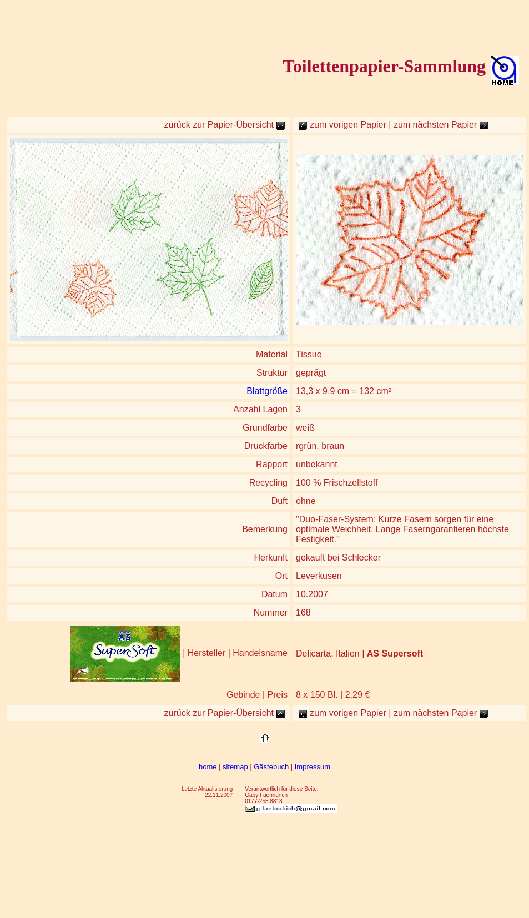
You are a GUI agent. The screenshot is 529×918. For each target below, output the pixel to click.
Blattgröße (267, 391)
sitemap (235, 767)
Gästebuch (271, 767)
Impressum (312, 767)
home (208, 767)
